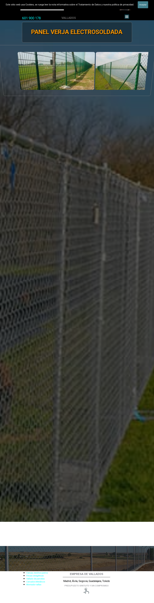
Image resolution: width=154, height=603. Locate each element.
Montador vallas (33, 584)
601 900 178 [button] (31, 18)
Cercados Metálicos (35, 582)
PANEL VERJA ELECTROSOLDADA (77, 32)
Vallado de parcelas (35, 579)
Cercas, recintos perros (37, 573)
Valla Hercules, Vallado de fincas (42, 7)
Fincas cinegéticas (35, 576)
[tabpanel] (31, 18)
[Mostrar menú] (126, 16)
